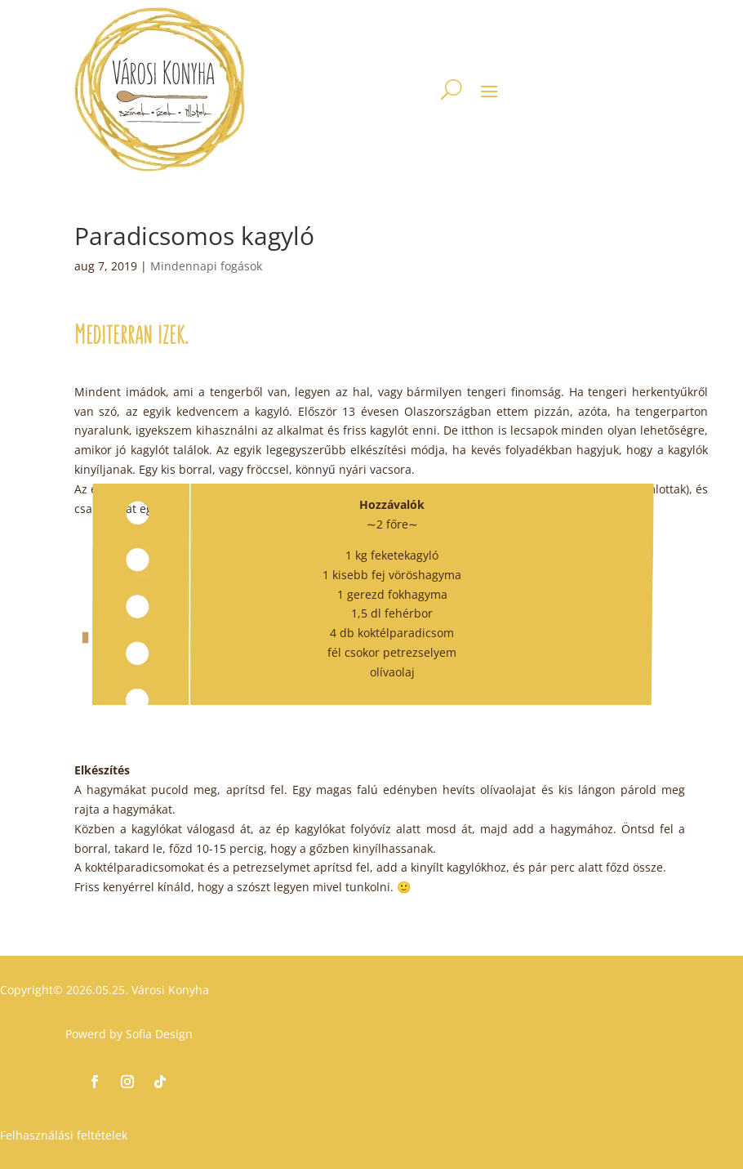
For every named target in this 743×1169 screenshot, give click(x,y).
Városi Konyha (168, 989)
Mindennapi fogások (206, 266)
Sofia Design (159, 1034)
